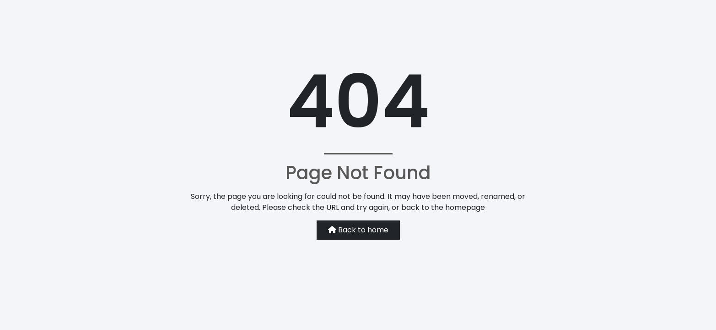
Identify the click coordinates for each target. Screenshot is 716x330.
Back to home (358, 230)
